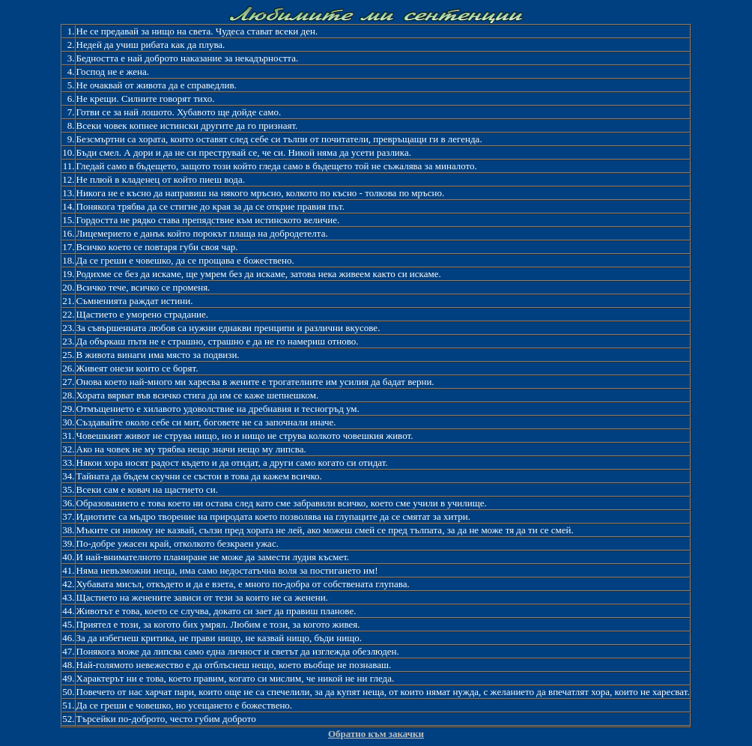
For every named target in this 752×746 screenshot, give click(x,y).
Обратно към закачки (376, 733)
